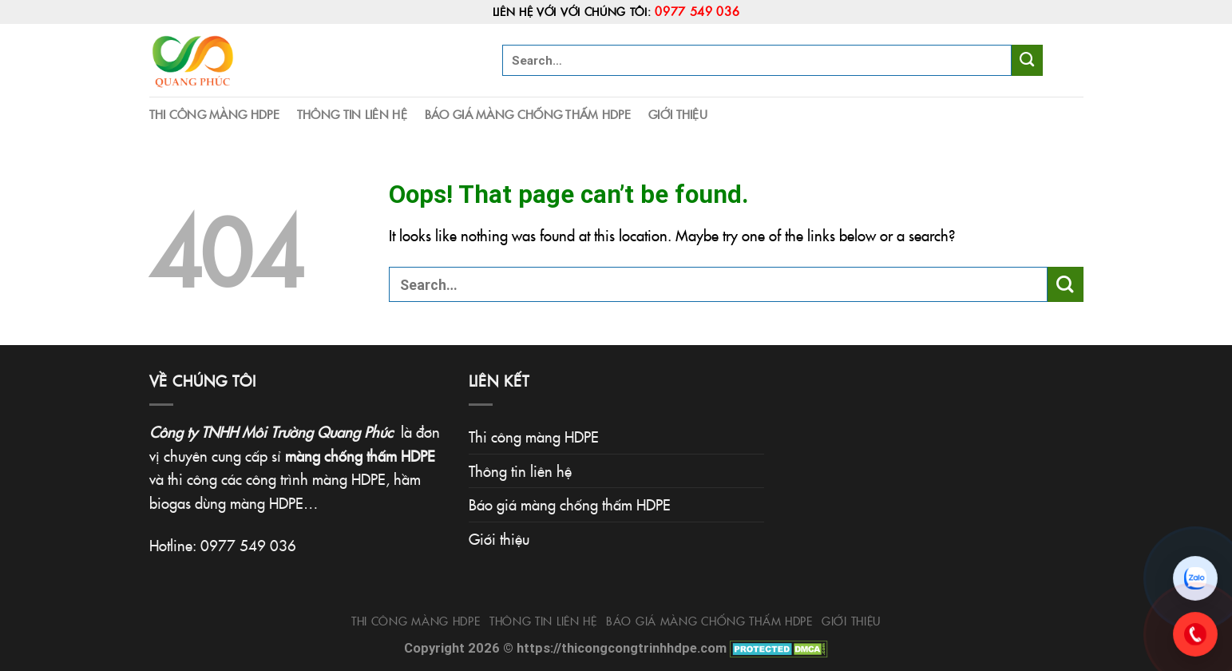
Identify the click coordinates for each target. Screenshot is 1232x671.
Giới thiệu (677, 113)
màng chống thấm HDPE (360, 455)
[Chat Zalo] (1195, 578)
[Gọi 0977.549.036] (1195, 634)
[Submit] (1027, 60)
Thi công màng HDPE (214, 113)
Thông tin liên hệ (352, 113)
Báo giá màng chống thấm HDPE (528, 113)
